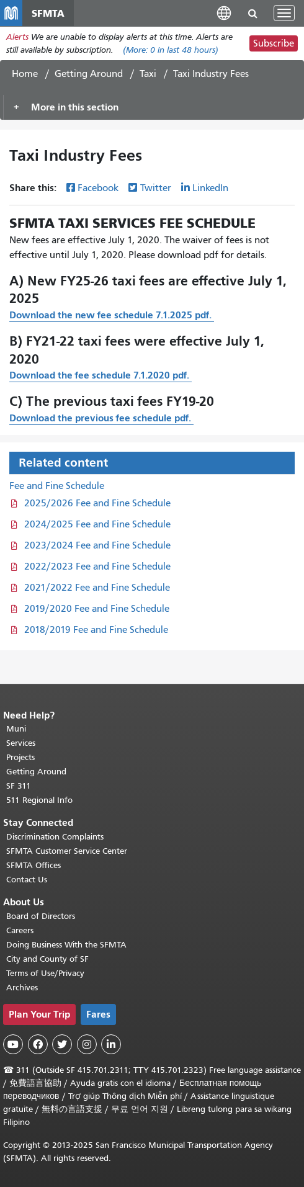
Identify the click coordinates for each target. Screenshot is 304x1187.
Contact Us (26, 879)
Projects (20, 757)
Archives (22, 987)
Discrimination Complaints (55, 836)
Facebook (98, 188)
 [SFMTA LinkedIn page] (111, 1044)
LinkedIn (210, 188)
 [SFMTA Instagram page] (87, 1044)
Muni (16, 728)
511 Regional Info (39, 800)
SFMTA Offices (33, 865)
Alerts (17, 37)
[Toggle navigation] (284, 13)
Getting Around (89, 73)
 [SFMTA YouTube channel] (13, 1044)
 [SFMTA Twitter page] (62, 1044)
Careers (20, 930)
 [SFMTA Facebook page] (38, 1044)
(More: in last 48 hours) (170, 50)
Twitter (155, 188)
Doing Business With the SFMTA (66, 944)
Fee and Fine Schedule (56, 485)
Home (25, 73)
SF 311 (18, 786)
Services (20, 743)
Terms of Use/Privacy (45, 973)
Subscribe (273, 43)
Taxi (148, 73)
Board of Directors (40, 916)
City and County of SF (47, 959)
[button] (224, 12)
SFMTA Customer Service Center (66, 851)
